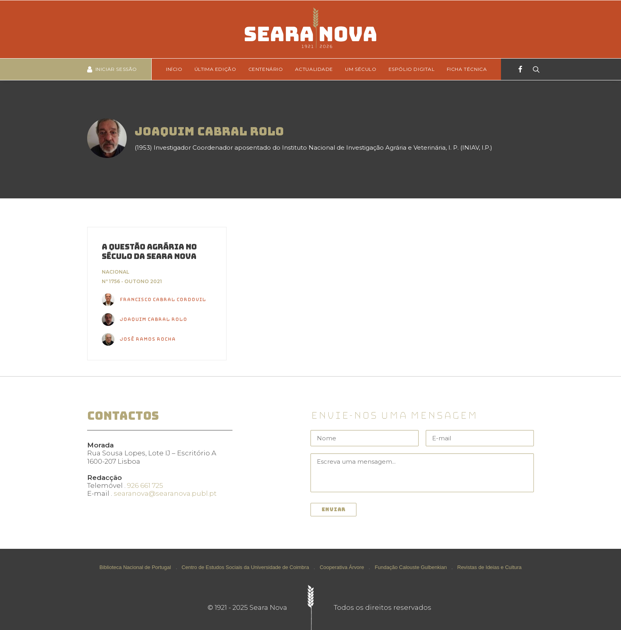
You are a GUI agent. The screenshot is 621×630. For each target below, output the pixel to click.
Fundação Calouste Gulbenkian (411, 567)
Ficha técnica (467, 69)
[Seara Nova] (310, 29)
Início (174, 69)
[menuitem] (177, 69)
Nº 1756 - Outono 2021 (132, 281)
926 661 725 (145, 485)
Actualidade (314, 69)
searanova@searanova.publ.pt (165, 493)
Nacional (115, 272)
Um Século (360, 69)
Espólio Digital (412, 69)
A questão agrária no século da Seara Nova (149, 251)
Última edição (215, 69)
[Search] (534, 69)
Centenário (265, 69)
